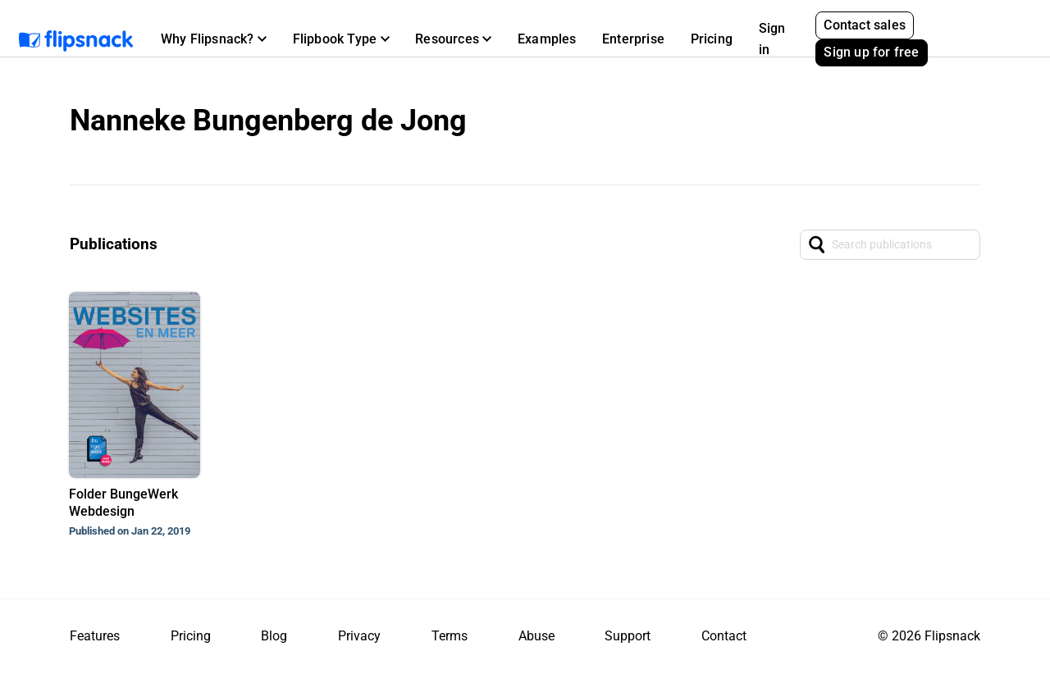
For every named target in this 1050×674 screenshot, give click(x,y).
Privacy (359, 636)
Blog (274, 636)
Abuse (536, 636)
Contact (723, 636)
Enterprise (633, 39)
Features (95, 636)
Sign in (772, 38)
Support (628, 636)
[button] (214, 39)
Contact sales (865, 25)
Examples (547, 39)
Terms (449, 636)
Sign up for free (871, 52)
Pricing (712, 39)
